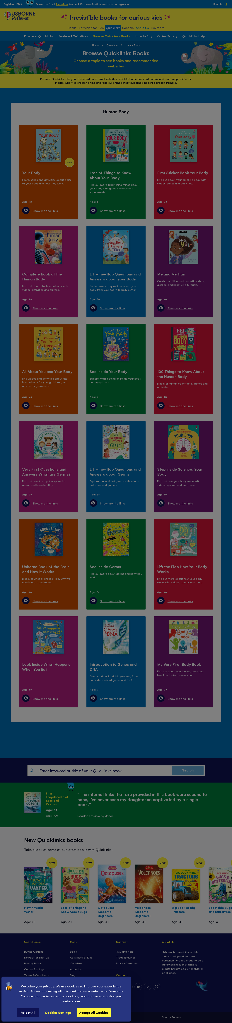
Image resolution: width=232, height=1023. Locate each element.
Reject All (28, 1012)
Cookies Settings (58, 1012)
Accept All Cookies (93, 1012)
